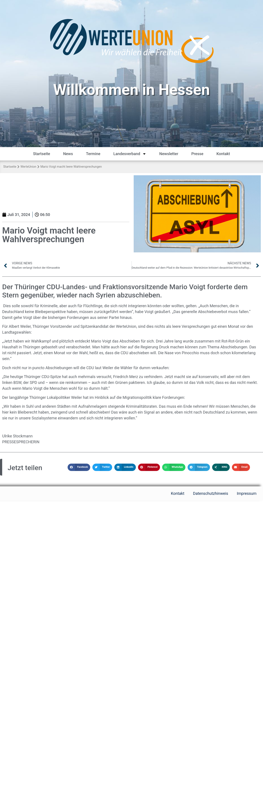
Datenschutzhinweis (210, 493)
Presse (197, 153)
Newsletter (168, 153)
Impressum (246, 493)
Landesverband (129, 154)
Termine (93, 153)
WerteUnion (28, 166)
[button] (79, 467)
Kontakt (223, 153)
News (68, 153)
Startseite (41, 153)
